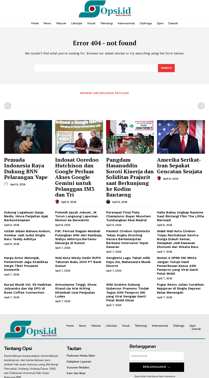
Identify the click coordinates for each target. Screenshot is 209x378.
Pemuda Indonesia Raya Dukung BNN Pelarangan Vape (27, 164)
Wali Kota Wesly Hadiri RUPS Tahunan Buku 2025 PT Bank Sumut (75, 236)
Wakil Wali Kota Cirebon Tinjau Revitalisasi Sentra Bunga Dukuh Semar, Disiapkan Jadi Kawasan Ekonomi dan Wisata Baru (180, 216)
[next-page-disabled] (201, 107)
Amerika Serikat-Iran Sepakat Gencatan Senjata (178, 164)
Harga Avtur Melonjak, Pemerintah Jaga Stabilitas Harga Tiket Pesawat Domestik (26, 236)
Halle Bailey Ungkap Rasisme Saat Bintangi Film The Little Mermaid (178, 197)
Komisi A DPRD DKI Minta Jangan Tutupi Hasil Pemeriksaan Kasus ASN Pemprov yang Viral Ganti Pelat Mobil (180, 237)
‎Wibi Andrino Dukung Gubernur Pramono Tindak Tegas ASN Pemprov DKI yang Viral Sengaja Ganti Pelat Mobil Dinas (129, 258)
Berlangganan (156, 329)
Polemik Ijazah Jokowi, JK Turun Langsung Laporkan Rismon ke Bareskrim (78, 197)
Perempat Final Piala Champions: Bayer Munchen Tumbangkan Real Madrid (126, 197)
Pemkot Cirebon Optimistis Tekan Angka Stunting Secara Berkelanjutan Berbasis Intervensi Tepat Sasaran (127, 216)
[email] (156, 318)
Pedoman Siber (143, 341)
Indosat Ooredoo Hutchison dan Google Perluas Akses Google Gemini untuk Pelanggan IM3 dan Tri (77, 169)
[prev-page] (7, 107)
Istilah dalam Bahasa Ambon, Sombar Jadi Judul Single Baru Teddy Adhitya (26, 215)
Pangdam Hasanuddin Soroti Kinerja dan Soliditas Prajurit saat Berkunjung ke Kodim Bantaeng (128, 169)
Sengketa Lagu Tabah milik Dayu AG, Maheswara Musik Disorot (129, 234)
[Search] (166, 69)
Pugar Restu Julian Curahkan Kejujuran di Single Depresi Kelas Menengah (181, 256)
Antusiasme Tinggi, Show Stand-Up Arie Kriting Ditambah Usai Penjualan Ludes (79, 256)
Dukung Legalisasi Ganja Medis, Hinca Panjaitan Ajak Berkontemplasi (27, 197)
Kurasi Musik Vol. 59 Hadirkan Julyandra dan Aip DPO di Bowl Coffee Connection (26, 256)
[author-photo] (6, 175)
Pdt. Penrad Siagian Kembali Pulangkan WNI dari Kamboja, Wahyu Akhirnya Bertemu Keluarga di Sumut (76, 216)
